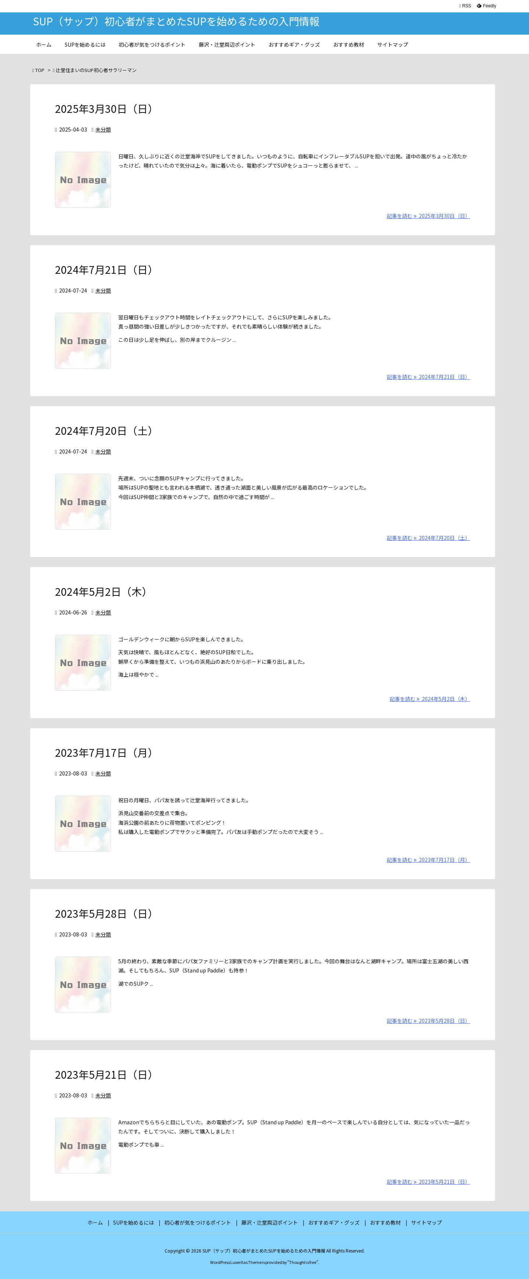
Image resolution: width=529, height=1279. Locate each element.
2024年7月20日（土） (106, 430)
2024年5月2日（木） (103, 591)
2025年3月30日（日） (106, 108)
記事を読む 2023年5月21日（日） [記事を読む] (428, 1181)
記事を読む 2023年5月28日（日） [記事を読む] (428, 1020)
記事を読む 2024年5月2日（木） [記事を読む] (430, 698)
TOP (39, 70)
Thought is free (302, 1262)
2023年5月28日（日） (106, 913)
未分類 (103, 129)
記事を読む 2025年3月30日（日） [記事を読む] (428, 215)
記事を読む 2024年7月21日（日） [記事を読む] (428, 376)
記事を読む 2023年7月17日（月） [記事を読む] (428, 859)
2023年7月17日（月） (106, 752)
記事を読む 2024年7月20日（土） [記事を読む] (428, 537)
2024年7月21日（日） (106, 269)
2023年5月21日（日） (106, 1074)
